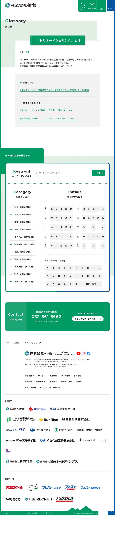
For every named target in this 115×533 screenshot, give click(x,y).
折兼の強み (30, 390)
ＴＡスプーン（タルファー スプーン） (59, 118)
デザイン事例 (69, 397)
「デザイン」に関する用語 (23, 294)
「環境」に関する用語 (22, 267)
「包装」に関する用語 (22, 215)
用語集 (16, 357)
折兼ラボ (55, 397)
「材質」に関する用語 (22, 207)
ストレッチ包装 (38, 110)
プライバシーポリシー (10, 530)
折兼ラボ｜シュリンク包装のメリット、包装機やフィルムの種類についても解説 (54, 89)
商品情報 (55, 390)
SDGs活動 (67, 390)
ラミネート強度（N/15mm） (62, 110)
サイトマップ (47, 530)
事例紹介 (80, 390)
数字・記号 (91, 284)
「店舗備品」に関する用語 (23, 250)
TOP (7, 357)
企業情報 (29, 397)
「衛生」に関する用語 (22, 222)
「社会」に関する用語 (22, 285)
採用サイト (42, 397)
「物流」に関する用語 (22, 230)
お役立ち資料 (31, 403)
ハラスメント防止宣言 (30, 530)
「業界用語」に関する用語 (23, 276)
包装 (27, 52)
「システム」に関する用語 (23, 239)
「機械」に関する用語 (22, 259)
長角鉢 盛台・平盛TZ (29, 118)
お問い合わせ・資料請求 (86, 333)
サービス (43, 390)
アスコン (24, 110)
